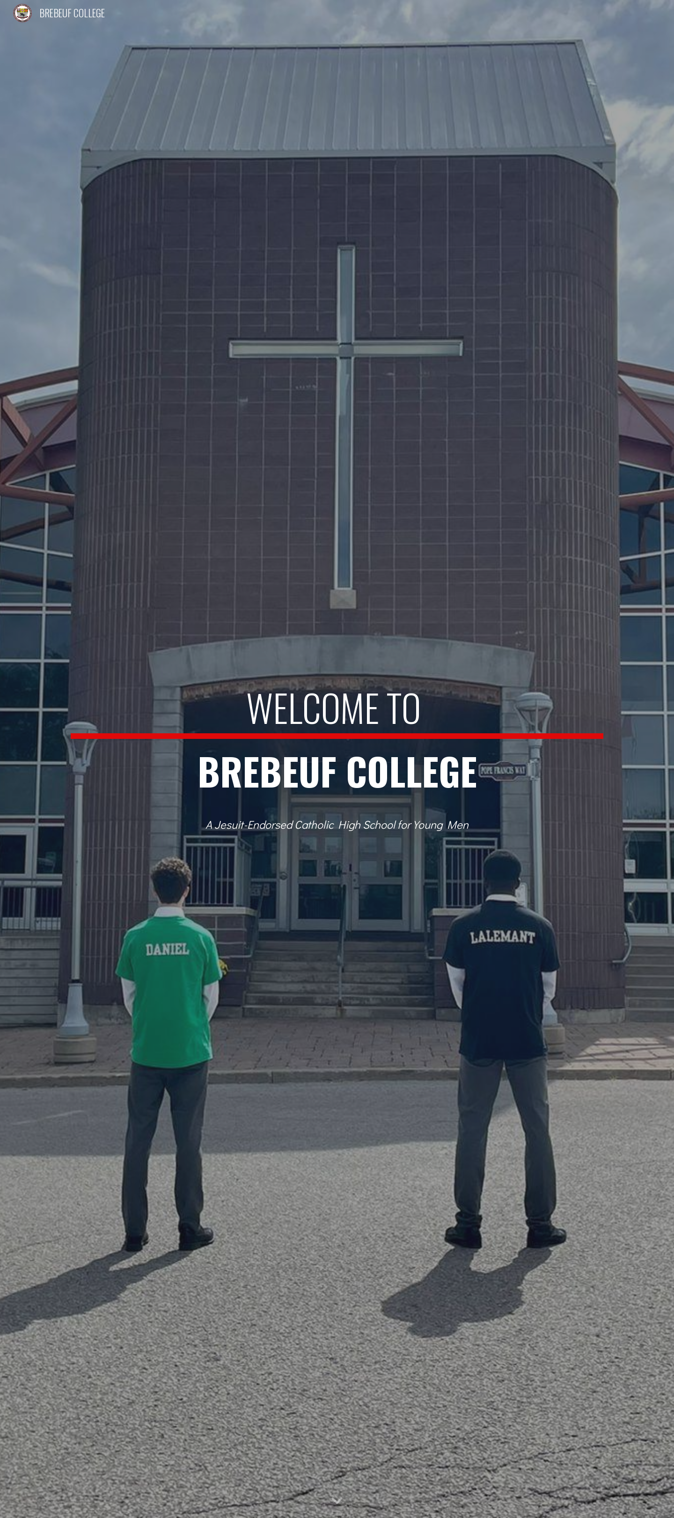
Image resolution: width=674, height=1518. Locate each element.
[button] (337, 1501)
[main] (337, 743)
